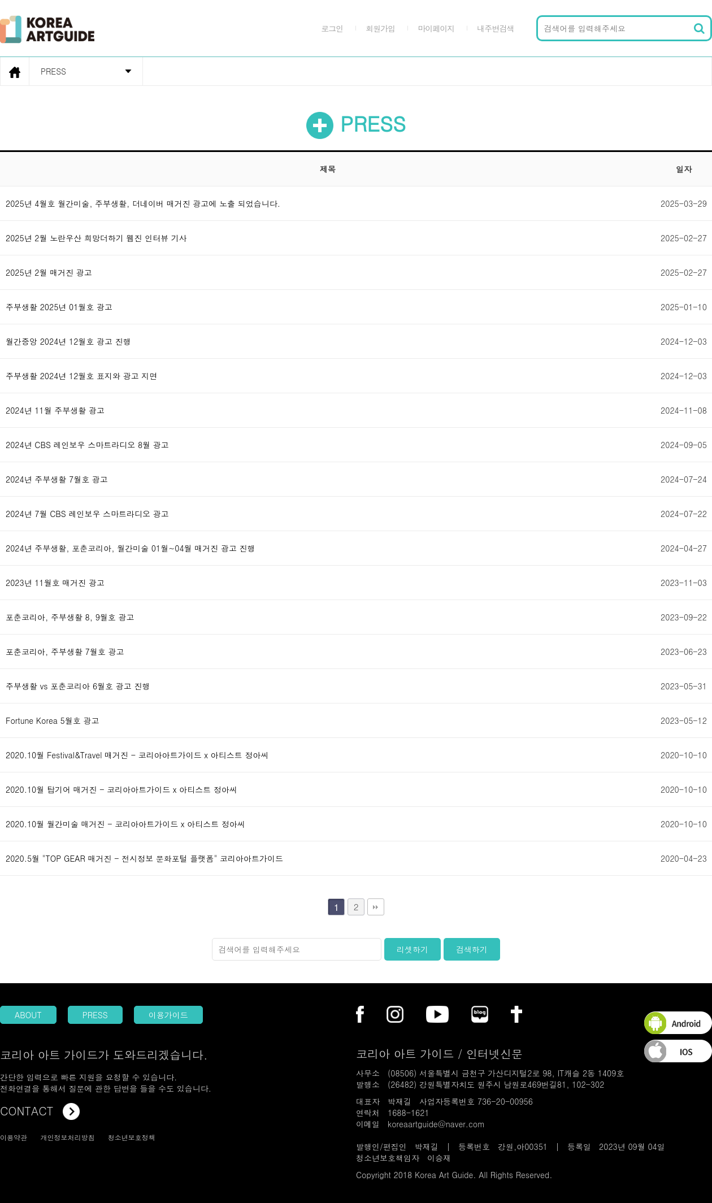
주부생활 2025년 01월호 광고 (59, 306)
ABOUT (28, 1014)
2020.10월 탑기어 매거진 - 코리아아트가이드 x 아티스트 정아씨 (121, 789)
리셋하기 (412, 949)
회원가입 (380, 28)
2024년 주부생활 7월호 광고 (57, 479)
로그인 (332, 28)
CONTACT (40, 1110)
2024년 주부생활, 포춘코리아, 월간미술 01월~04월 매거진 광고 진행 (130, 548)
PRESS (95, 1014)
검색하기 (472, 949)
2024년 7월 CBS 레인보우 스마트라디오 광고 (87, 513)
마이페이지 (436, 28)
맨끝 (375, 906)
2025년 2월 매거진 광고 (49, 272)
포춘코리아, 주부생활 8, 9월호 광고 (70, 617)
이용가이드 (168, 1014)
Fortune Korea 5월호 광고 (52, 720)
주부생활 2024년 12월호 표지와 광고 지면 (81, 375)
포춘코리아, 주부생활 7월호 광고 (65, 651)
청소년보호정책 (131, 1137)
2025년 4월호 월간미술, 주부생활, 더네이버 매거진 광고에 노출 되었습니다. (143, 203)
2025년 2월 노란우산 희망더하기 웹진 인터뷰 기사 (96, 238)
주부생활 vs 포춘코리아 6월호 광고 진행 (78, 686)
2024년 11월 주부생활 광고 (55, 410)
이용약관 (13, 1137)
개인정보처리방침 (67, 1137)
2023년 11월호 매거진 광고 (55, 582)
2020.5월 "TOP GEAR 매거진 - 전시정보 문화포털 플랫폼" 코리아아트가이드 (144, 858)
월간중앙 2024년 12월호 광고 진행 (68, 341)
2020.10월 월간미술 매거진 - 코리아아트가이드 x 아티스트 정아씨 (125, 823)
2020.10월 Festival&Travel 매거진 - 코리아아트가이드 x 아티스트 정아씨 (137, 755)
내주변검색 (495, 28)
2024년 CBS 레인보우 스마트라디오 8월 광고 (87, 444)
